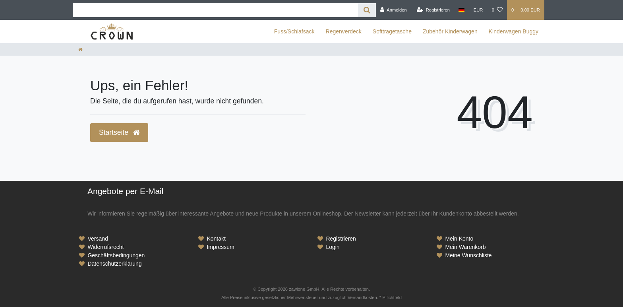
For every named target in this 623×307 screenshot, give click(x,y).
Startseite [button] (119, 132)
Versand (97, 238)
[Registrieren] (433, 10)
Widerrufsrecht (105, 247)
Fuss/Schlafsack (294, 31)
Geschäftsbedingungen (116, 255)
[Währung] (478, 10)
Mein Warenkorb (465, 247)
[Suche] (367, 10)
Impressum (220, 247)
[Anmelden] (393, 10)
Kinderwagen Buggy (513, 31)
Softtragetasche (392, 31)
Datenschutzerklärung (114, 263)
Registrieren (341, 238)
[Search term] (215, 10)
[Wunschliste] (497, 10)
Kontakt (216, 238)
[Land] (461, 10)
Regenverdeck (344, 31)
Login (332, 247)
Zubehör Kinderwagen (450, 31)
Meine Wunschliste (468, 255)
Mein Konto (459, 238)
